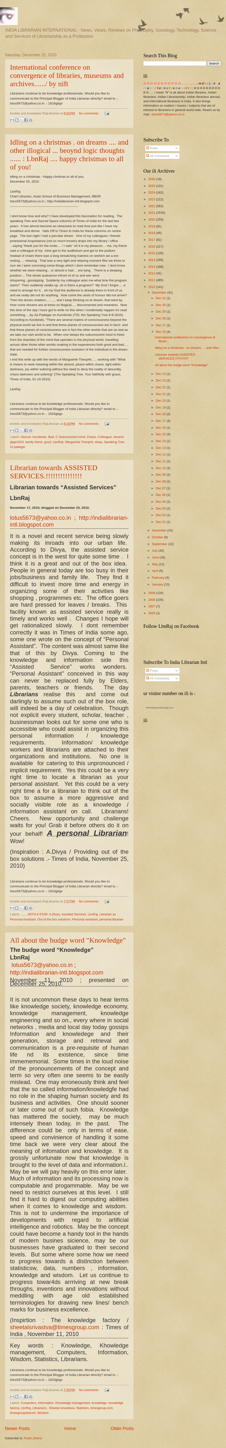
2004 (152, 613)
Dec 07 (161, 488)
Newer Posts (17, 1428)
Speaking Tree (114, 442)
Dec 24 (161, 374)
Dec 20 (161, 400)
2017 (152, 239)
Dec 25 (161, 332)
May (155, 564)
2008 (152, 600)
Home (70, 1428)
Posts (152, 148)
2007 (152, 606)
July (155, 550)
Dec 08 (161, 481)
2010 (152, 287)
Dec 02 (161, 515)
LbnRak (58, 442)
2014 (152, 260)
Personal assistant (85, 919)
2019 (152, 226)
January (158, 584)
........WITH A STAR (34, 914)
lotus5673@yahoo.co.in (168, 114)
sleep (98, 442)
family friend (34, 442)
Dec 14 (161, 441)
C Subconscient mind (70, 437)
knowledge (99, 1403)
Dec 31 (161, 298)
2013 (152, 267)
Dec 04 (161, 501)
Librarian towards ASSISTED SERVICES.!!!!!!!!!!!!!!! (53, 472)
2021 (152, 212)
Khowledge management (72, 1403)
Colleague (105, 437)
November (159, 530)
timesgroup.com (101, 1408)
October (158, 537)
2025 (152, 186)
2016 (152, 246)
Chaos (91, 437)
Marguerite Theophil (79, 442)
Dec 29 (161, 311)
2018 (152, 233)
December (159, 292)
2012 (152, 273)
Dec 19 (161, 407)
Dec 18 (161, 414)
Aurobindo (39, 437)
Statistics (82, 1408)
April (155, 571)
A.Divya (54, 914)
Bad (51, 437)
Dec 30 (161, 305)
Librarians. (40, 1408)
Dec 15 (161, 434)
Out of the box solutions (53, 919)
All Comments (157, 156)
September (160, 544)
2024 (152, 192)
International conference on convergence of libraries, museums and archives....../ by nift (67, 75)
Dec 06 (161, 495)
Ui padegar (17, 447)
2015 (152, 253)
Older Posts (122, 1428)
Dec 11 (161, 461)
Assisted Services (73, 914)
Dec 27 (161, 325)
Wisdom (43, 1413)
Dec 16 (161, 427)
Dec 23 (161, 380)
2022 (152, 206)
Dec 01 (161, 522)
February (158, 577)
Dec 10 (161, 468)
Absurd (26, 437)
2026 (152, 179)
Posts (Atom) (33, 1438)
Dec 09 (161, 474)
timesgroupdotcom (23, 1413)
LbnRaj (93, 914)
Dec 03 (161, 508)
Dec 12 (161, 454)
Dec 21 (161, 394)
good (47, 442)
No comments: (89, 113)
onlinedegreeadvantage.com (160, 707)
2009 (152, 593)
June (156, 557)
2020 (152, 219)
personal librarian (111, 919)
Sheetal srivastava (61, 1408)
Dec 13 (161, 448)
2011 (152, 280)
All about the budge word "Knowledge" (68, 940)
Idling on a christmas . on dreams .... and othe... (188, 348)
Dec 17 (161, 421)
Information (45, 1403)
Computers (28, 1403)
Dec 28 (161, 318)
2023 (152, 199)
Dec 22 (161, 387)
